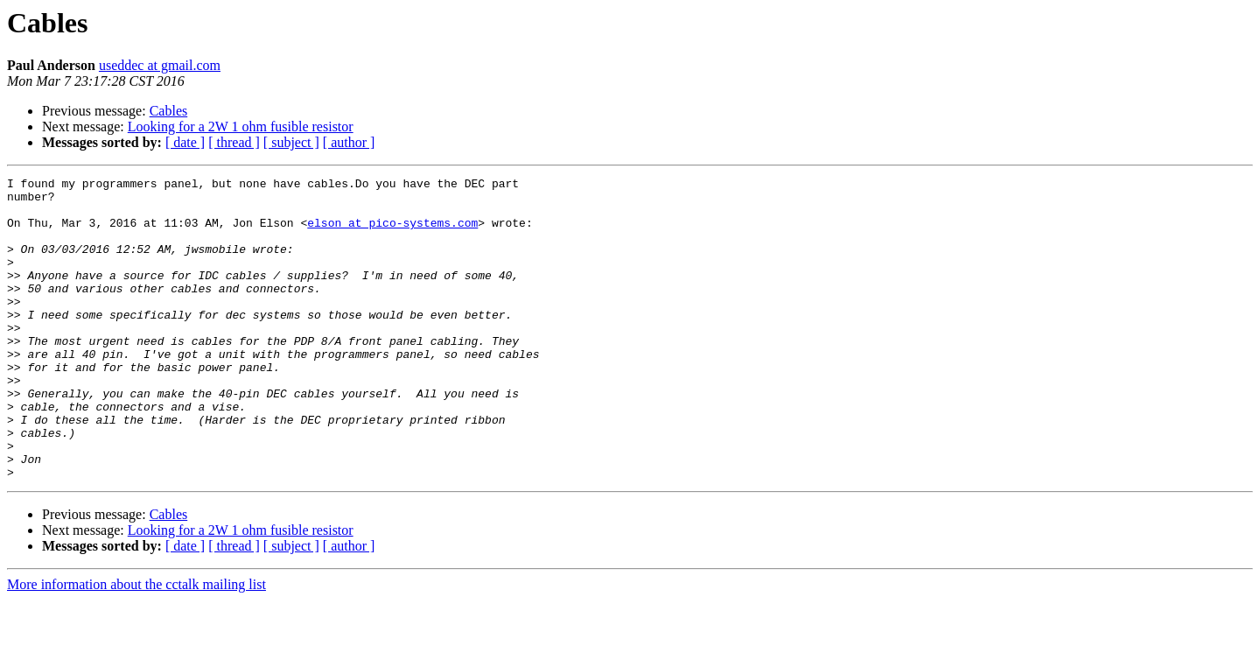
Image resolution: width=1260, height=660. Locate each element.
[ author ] (349, 142)
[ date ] (185, 142)
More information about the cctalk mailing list (136, 644)
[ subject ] (291, 142)
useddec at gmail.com (159, 65)
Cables (169, 110)
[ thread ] (234, 142)
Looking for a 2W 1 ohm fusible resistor (241, 126)
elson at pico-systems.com (392, 233)
